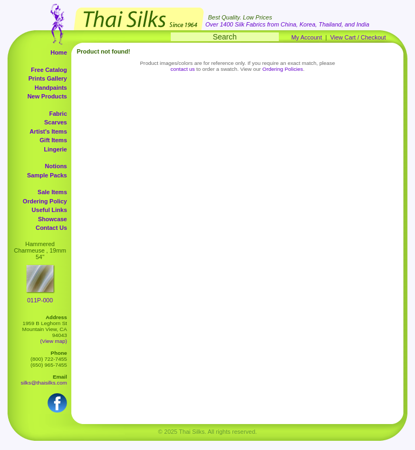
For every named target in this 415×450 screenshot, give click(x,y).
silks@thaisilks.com (44, 383)
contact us (183, 69)
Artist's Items (48, 131)
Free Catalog (49, 70)
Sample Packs (47, 175)
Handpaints (51, 87)
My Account (306, 37)
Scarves (55, 122)
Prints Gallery (47, 78)
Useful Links (49, 210)
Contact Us (51, 227)
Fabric (58, 113)
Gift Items (53, 140)
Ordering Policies (283, 69)
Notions (56, 166)
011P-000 (40, 300)
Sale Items (52, 192)
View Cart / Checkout (358, 37)
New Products (47, 96)
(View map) (53, 341)
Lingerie (55, 149)
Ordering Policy (45, 201)
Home (58, 52)
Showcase (52, 219)
